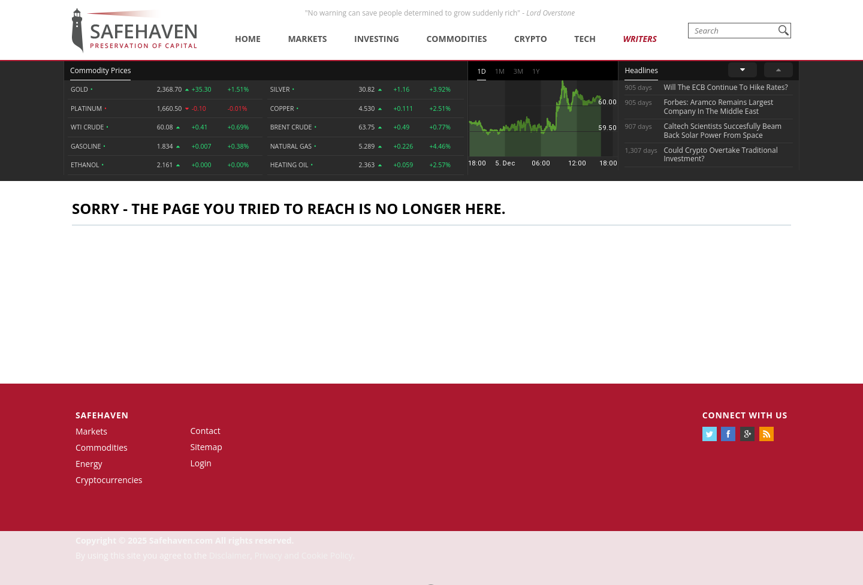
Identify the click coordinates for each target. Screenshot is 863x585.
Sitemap (206, 447)
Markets (307, 38)
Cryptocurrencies (109, 480)
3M (518, 71)
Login (201, 463)
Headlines (640, 70)
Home (248, 38)
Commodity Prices (100, 70)
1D (481, 71)
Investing (376, 38)
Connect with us (744, 415)
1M (500, 71)
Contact (206, 430)
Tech (585, 38)
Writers (639, 38)
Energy (89, 463)
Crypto (530, 38)
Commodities (456, 38)
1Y (535, 71)
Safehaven (102, 415)
